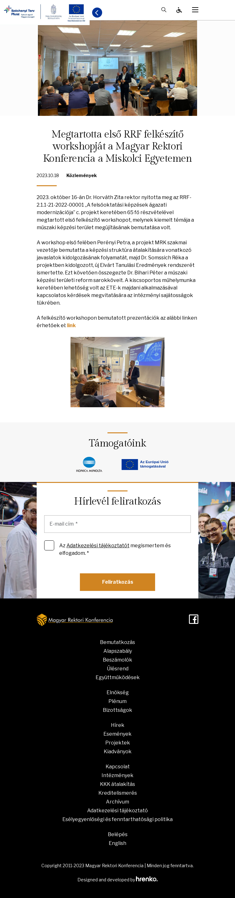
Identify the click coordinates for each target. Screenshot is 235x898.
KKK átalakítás (117, 784)
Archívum (117, 802)
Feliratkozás (117, 582)
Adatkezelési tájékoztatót (97, 546)
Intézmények (117, 775)
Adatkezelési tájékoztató (117, 811)
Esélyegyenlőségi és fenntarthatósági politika (117, 819)
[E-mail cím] (117, 524)
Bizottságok (117, 710)
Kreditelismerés (117, 793)
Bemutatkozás (117, 642)
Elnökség (118, 692)
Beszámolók (117, 660)
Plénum (117, 701)
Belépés (118, 834)
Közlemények (81, 175)
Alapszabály (117, 651)
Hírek (117, 725)
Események (117, 734)
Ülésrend (117, 669)
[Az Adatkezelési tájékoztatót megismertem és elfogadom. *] (49, 545)
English (117, 843)
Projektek (117, 743)
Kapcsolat (118, 767)
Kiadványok (118, 752)
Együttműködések (118, 677)
